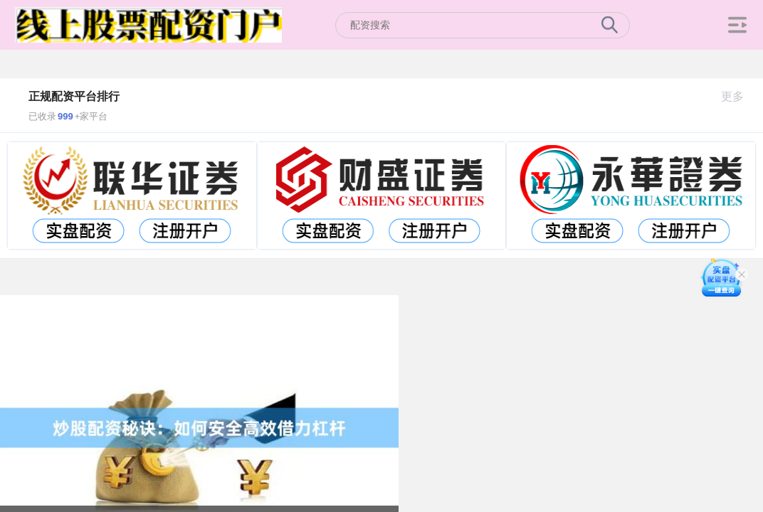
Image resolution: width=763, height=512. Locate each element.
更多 (738, 96)
